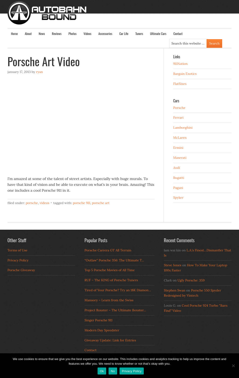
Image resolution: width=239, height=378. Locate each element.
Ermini (178, 148)
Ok (102, 371)
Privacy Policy (17, 260)
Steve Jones (172, 265)
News (42, 33)
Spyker (178, 197)
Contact (178, 33)
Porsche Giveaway (21, 270)
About (28, 33)
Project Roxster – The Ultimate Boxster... (115, 310)
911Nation (180, 64)
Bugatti (178, 178)
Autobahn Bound (127, 17)
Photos (73, 33)
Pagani (178, 188)
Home (14, 33)
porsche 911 (81, 203)
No (113, 371)
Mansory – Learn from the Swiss (109, 300)
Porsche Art (100, 203)
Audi (176, 168)
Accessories (105, 33)
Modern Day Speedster (101, 330)
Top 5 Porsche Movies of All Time (109, 270)
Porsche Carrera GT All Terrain (107, 250)
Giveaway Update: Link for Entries (110, 340)
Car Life (123, 33)
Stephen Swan (174, 290)
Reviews (57, 33)
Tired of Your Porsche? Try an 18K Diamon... (117, 290)
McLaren (180, 137)
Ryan (39, 72)
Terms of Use (17, 250)
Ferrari (178, 117)
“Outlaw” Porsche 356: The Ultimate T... (114, 260)
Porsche (32, 203)
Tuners (139, 33)
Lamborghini (183, 127)
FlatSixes (179, 84)
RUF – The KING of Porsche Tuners (111, 280)
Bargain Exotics (185, 74)
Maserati (179, 158)
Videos (87, 33)
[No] (233, 365)
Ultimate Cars (158, 33)
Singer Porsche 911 (98, 320)
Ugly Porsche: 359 (190, 280)
